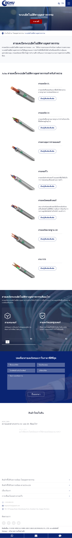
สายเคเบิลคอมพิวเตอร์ (47, 200)
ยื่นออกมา (36, 394)
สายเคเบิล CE (44, 113)
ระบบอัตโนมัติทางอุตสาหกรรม (35, 33)
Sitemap (4, 531)
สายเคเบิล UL (44, 84)
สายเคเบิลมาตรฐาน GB (48, 230)
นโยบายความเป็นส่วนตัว (17, 531)
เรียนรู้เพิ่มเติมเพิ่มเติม (47, 98)
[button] (7, 341)
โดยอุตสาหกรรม (18, 33)
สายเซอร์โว (43, 171)
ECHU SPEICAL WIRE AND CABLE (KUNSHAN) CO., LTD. (29, 528)
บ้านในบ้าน (8, 33)
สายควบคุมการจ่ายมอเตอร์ (49, 142)
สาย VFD (42, 259)
